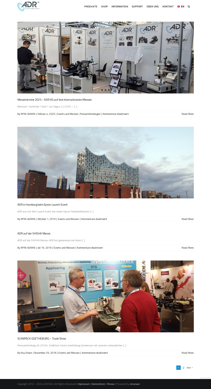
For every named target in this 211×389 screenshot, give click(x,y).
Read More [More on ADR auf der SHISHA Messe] (188, 248)
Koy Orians (26, 353)
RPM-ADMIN (28, 114)
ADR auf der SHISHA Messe (33, 233)
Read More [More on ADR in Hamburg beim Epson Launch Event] (188, 219)
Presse (110, 384)
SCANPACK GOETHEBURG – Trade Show (41, 338)
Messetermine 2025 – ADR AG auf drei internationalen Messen (54, 99)
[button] (189, 6)
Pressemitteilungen (90, 114)
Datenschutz (98, 384)
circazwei (135, 384)
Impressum (84, 384)
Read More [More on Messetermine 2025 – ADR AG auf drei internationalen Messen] (188, 114)
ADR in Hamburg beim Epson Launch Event (42, 204)
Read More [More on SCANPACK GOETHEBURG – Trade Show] (188, 353)
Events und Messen (67, 114)
